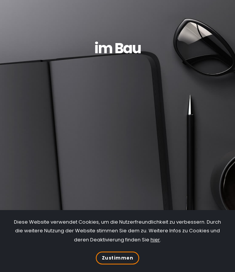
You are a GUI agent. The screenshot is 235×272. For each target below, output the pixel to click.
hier (155, 239)
